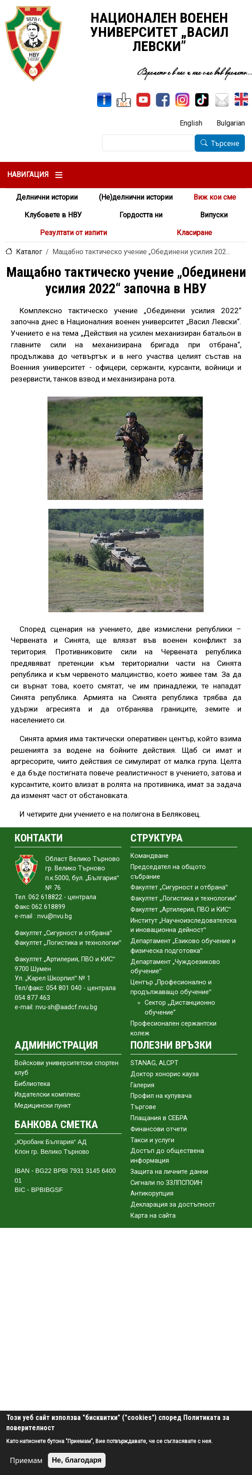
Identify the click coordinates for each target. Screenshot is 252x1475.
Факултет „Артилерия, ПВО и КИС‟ (180, 909)
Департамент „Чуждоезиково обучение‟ (175, 966)
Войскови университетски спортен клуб (66, 1068)
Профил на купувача (161, 1096)
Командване (149, 856)
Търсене (225, 143)
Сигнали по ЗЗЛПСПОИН (166, 1183)
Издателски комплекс (47, 1094)
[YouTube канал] (143, 100)
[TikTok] (202, 100)
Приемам (26, 1460)
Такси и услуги (152, 1140)
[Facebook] (163, 100)
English (191, 123)
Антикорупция (151, 1193)
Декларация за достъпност (172, 1204)
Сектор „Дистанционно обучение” (180, 1007)
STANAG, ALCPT (154, 1063)
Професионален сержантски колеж (173, 1028)
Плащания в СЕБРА (159, 1118)
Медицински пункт (43, 1105)
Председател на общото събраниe (168, 872)
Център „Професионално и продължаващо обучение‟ (171, 987)
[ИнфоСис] (104, 100)
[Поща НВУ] (222, 100)
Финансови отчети (158, 1129)
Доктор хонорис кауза (164, 1074)
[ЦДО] (124, 100)
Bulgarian (231, 123)
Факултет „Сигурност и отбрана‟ (179, 887)
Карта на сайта (153, 1215)
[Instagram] (182, 100)
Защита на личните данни (169, 1172)
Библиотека (32, 1084)
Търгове (143, 1107)
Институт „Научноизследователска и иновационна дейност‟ (183, 925)
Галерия (142, 1085)
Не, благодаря (77, 1460)
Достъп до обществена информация (167, 1155)
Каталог (29, 252)
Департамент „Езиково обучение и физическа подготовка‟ (183, 946)
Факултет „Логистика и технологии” (183, 898)
